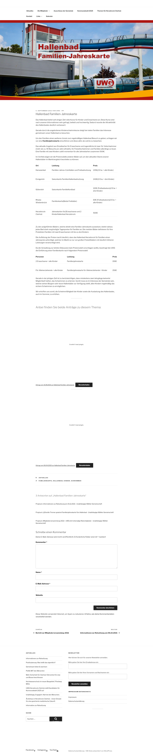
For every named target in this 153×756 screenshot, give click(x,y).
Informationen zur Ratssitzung (37, 658)
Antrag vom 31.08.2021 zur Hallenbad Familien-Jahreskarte (55, 385)
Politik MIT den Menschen (35, 671)
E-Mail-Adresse (43, 584)
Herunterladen (83, 385)
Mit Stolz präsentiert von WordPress (99, 751)
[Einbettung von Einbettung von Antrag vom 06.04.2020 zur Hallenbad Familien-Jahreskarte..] (76, 425)
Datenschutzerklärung (76, 701)
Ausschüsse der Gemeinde (63, 11)
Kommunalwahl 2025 (85, 11)
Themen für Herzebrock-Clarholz (109, 11)
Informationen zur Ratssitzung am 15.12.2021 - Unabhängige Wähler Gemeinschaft (72, 504)
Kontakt (29, 16)
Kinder (67, 481)
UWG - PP (60, 110)
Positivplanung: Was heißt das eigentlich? (41, 662)
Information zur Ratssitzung (36, 705)
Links (39, 16)
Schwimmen (76, 481)
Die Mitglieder (44, 11)
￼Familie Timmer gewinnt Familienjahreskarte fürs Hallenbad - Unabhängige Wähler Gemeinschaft (78, 512)
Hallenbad (58, 481)
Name (39, 572)
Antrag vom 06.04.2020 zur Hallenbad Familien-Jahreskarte (55, 465)
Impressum (72, 697)
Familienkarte (45, 481)
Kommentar (41, 542)
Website (39, 595)
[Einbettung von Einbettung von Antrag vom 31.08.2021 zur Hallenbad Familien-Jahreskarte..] (76, 344)
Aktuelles (29, 11)
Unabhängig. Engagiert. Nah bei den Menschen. (43, 695)
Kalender (49, 16)
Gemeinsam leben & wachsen (36, 667)
